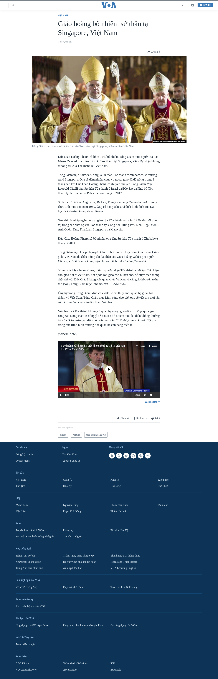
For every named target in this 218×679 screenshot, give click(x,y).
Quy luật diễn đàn (73, 587)
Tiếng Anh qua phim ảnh (29, 568)
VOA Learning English (123, 568)
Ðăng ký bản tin (24, 454)
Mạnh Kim (22, 505)
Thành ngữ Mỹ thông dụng (125, 555)
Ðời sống (116, 486)
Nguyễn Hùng (71, 505)
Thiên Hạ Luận (119, 511)
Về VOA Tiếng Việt (27, 587)
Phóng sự (68, 530)
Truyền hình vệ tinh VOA (30, 530)
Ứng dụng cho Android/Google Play (83, 625)
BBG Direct (22, 663)
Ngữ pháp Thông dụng (28, 562)
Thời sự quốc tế (71, 460)
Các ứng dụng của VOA (124, 625)
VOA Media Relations (75, 663)
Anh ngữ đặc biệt (72, 568)
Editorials (116, 669)
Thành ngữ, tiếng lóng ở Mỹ (78, 555)
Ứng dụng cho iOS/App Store (32, 625)
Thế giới (20, 486)
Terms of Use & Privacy (124, 587)
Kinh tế (115, 480)
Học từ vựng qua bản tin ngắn (79, 562)
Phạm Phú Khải (119, 505)
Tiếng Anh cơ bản (25, 555)
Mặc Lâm (21, 511)
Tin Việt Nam (69, 454)
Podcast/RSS (23, 460)
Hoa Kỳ (67, 486)
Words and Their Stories (124, 562)
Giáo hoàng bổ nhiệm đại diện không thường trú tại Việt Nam (93, 346)
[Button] (153, 52)
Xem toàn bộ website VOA (31, 606)
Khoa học (163, 480)
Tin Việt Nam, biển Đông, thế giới (35, 536)
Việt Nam (63, 15)
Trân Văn (163, 505)
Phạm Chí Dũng (72, 511)
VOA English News (27, 669)
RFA (113, 663)
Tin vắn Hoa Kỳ (119, 530)
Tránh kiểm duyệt (25, 644)
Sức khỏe (163, 486)
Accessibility (70, 669)
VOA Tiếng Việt (74, 349)
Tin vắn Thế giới (72, 536)
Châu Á (67, 480)
